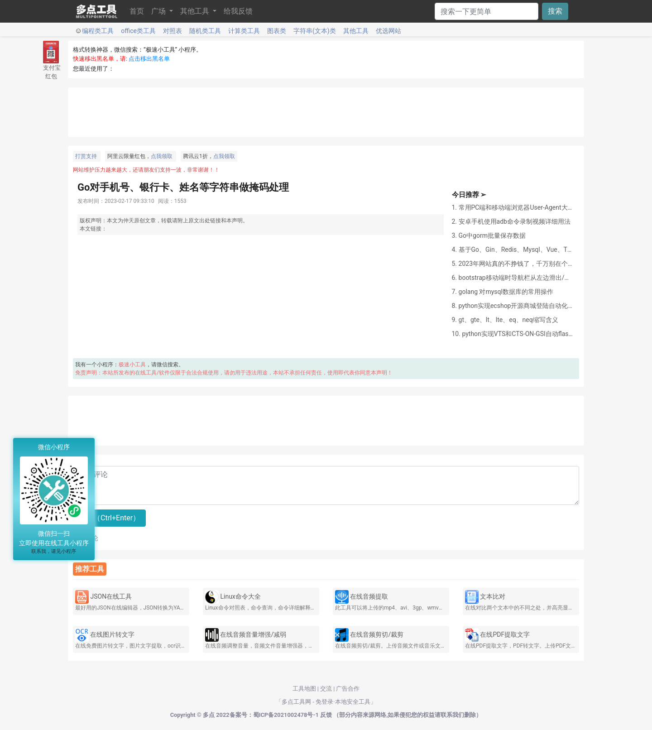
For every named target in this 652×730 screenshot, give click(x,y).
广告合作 (348, 688)
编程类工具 (98, 30)
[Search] (486, 11)
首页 (136, 11)
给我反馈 (238, 11)
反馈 (326, 714)
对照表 (172, 30)
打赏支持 (86, 156)
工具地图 (304, 688)
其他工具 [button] (195, 11)
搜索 (555, 11)
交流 (326, 688)
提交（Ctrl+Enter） (109, 518)
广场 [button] (159, 11)
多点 (209, 714)
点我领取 (162, 156)
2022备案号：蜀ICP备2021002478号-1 (267, 714)
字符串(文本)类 (314, 30)
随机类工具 (205, 30)
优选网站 (388, 30)
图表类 (276, 30)
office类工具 (138, 30)
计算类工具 (244, 30)
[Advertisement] (326, 112)
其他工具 (356, 30)
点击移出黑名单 (149, 58)
